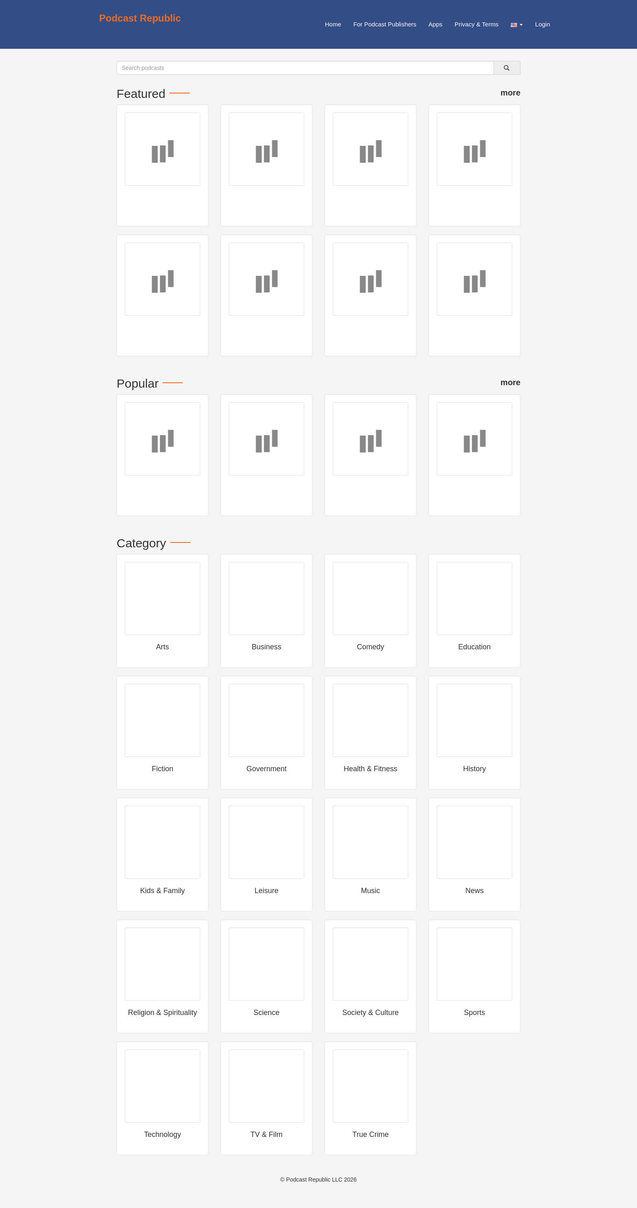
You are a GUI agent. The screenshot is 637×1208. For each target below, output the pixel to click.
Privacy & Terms (476, 24)
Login (542, 24)
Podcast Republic (140, 18)
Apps (435, 24)
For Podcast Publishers (384, 24)
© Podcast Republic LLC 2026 (318, 1179)
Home (333, 24)
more (510, 92)
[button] (517, 24)
